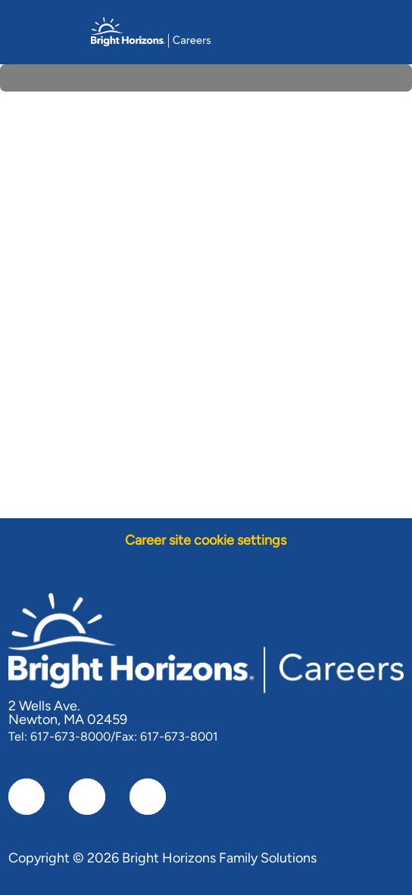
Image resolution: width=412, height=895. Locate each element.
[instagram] (148, 796)
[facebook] (26, 796)
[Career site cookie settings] (205, 540)
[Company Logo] (151, 31)
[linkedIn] (87, 796)
